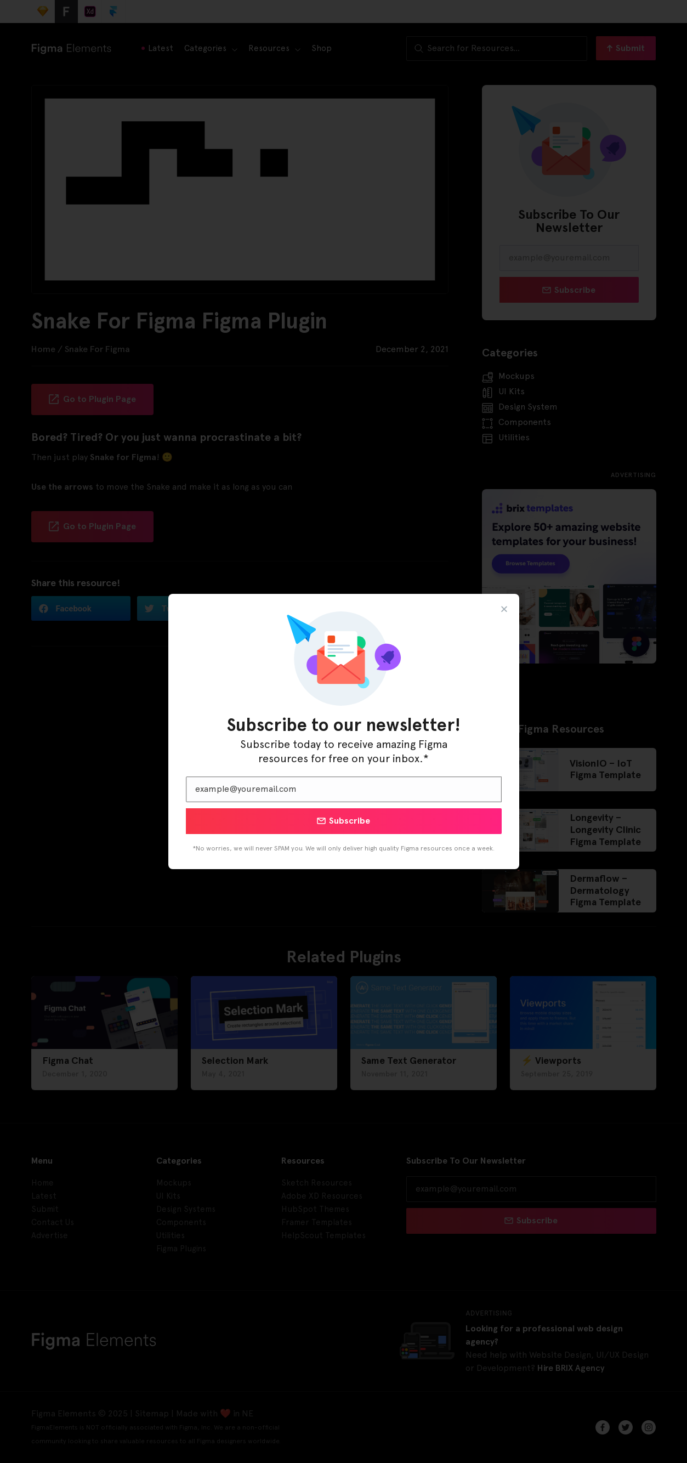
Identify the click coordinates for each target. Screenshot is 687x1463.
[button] (504, 609)
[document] (343, 731)
